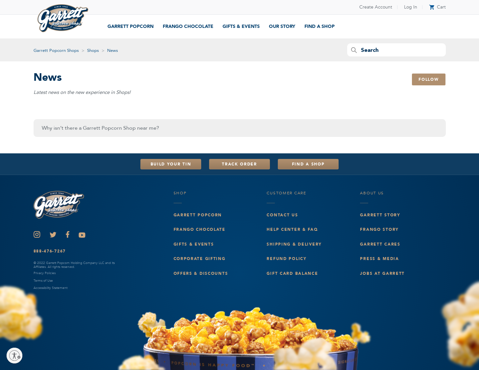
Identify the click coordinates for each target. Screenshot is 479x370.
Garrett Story (380, 215)
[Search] (396, 49)
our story (282, 26)
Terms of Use (43, 280)
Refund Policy (286, 258)
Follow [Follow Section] (429, 79)
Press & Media (379, 258)
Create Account (375, 7)
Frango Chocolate (188, 26)
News (112, 51)
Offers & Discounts (201, 273)
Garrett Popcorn (131, 26)
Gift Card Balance (292, 273)
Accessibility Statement (50, 288)
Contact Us (282, 215)
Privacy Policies (45, 273)
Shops (93, 51)
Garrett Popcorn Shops (56, 51)
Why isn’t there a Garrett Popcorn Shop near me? (100, 128)
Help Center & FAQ (292, 229)
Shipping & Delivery (294, 244)
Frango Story (379, 229)
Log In (410, 7)
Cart (437, 7)
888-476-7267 (50, 251)
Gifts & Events (241, 26)
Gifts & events (194, 244)
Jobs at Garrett (382, 273)
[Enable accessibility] (14, 355)
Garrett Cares (380, 244)
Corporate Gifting (200, 258)
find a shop (319, 26)
